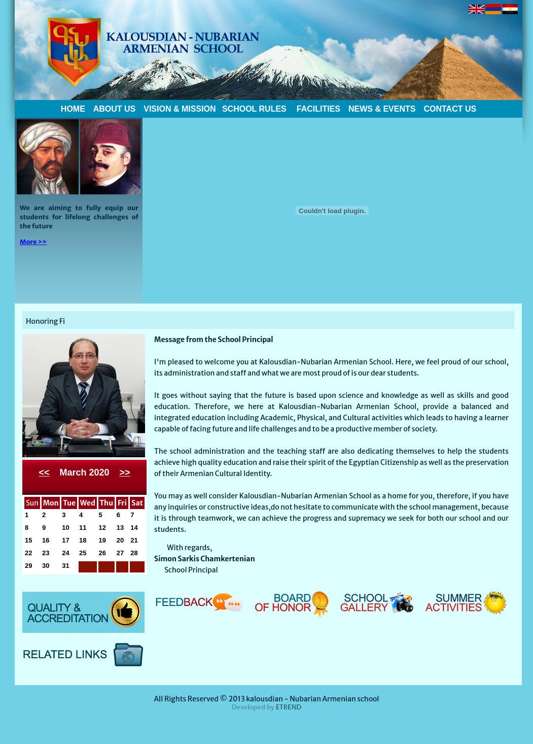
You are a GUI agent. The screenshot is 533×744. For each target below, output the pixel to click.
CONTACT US (449, 109)
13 (120, 527)
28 (133, 553)
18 (82, 540)
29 (28, 565)
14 (133, 527)
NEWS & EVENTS (381, 109)
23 (45, 553)
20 (120, 540)
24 (65, 553)
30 (45, 565)
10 (65, 527)
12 (102, 527)
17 (65, 540)
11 (82, 527)
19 (102, 540)
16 (45, 540)
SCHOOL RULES (253, 109)
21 (133, 540)
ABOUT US (113, 109)
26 (102, 553)
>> (125, 472)
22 (28, 553)
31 (65, 565)
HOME (73, 109)
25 (82, 553)
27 (120, 553)
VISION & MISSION (180, 109)
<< (44, 472)
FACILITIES (318, 109)
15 (28, 540)
